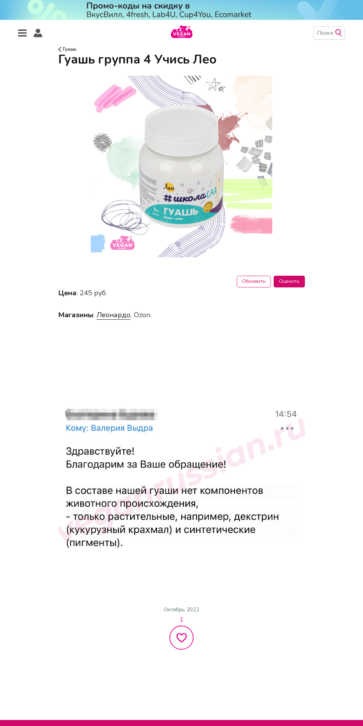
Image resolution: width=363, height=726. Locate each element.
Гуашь (67, 49)
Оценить (289, 281)
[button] (38, 33)
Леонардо (113, 315)
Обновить (254, 281)
